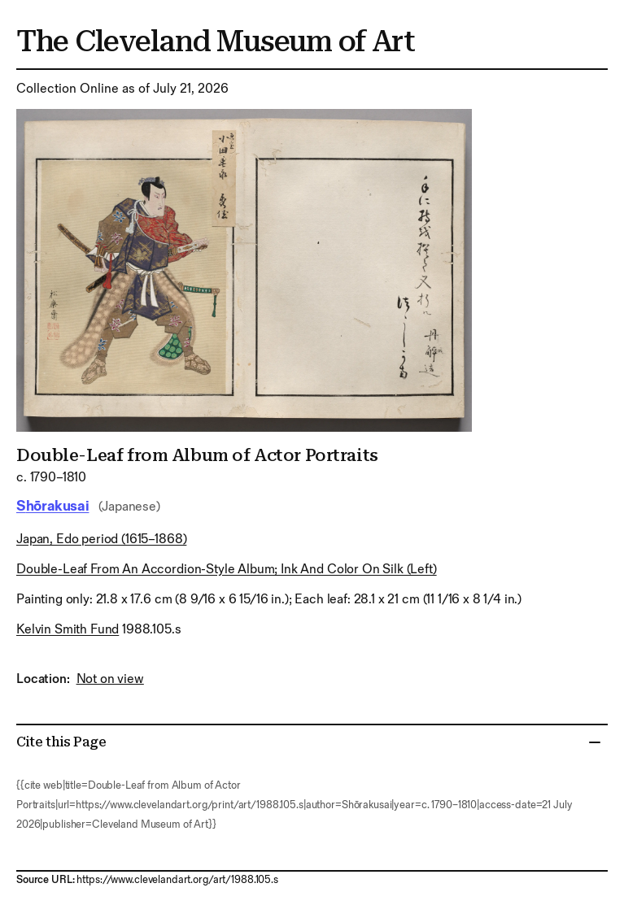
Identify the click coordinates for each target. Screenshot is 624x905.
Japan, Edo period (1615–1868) (101, 539)
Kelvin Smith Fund (67, 629)
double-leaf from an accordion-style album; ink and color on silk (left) (226, 569)
